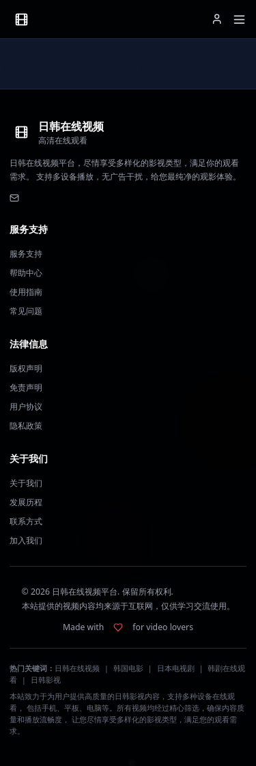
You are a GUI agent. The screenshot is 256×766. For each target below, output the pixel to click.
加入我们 (26, 540)
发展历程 (26, 502)
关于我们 (26, 483)
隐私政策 (26, 425)
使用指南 (26, 292)
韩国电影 (128, 668)
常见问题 (26, 311)
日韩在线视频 (77, 668)
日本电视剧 (176, 668)
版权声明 (26, 368)
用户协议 (26, 406)
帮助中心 (26, 273)
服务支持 (26, 253)
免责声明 (26, 387)
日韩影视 (46, 680)
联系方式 (26, 521)
